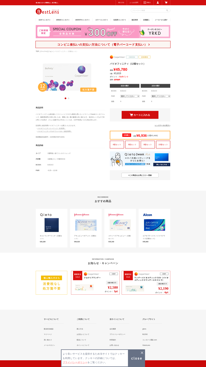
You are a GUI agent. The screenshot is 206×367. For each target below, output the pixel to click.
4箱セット (117, 144)
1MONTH (82, 20)
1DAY (45, 20)
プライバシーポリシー (117, 334)
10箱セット (163, 144)
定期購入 (146, 20)
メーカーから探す (161, 20)
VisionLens (146, 345)
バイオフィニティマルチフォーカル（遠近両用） (54, 131)
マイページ (48, 334)
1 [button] (65, 98)
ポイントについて (83, 345)
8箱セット (148, 144)
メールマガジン (49, 345)
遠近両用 (135, 20)
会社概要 (113, 329)
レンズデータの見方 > (162, 125)
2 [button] (68, 98)
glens (144, 329)
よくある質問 (134, 2)
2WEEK (63, 20)
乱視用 (120, 20)
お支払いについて (83, 334)
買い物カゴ (48, 340)
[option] (67, 77)
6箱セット (132, 144)
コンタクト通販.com (149, 340)
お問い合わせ (114, 345)
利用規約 (113, 340)
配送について (81, 340)
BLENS (145, 334)
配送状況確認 (48, 329)
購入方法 (121, 2)
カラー (101, 20)
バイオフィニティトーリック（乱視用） (51, 128)
